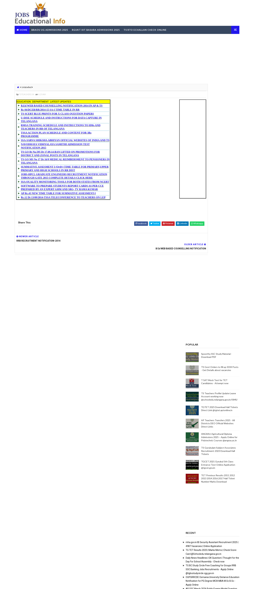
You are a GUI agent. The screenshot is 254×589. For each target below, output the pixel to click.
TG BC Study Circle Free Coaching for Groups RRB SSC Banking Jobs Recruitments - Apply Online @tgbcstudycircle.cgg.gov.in (192, 398)
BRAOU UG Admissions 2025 (68, 28)
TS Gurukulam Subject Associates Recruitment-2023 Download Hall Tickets (199, 279)
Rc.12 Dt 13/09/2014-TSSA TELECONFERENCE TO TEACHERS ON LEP (82, 197)
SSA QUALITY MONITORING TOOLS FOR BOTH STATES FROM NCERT (84, 181)
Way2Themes (51, 583)
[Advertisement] (127, 57)
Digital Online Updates (86, 583)
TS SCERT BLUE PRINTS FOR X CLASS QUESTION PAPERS (76, 113)
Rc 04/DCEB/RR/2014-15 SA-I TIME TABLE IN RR (69, 109)
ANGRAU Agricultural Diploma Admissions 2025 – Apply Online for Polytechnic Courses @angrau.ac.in (200, 265)
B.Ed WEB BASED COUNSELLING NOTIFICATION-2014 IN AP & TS (81, 105)
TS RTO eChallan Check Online (163, 28)
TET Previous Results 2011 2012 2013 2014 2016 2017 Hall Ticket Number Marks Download (199, 307)
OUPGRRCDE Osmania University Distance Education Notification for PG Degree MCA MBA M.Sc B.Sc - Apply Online (194, 409)
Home (42, 28)
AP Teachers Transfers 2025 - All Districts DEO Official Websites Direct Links (199, 252)
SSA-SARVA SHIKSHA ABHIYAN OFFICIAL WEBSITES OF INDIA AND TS (84, 139)
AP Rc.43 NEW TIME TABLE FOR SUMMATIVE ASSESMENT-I (77, 193)
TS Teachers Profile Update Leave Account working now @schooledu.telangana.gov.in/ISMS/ (200, 225)
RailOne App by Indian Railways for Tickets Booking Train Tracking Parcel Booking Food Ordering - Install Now (193, 444)
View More (216, 512)
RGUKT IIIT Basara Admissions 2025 (115, 28)
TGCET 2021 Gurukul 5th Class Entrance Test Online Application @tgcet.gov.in (199, 293)
